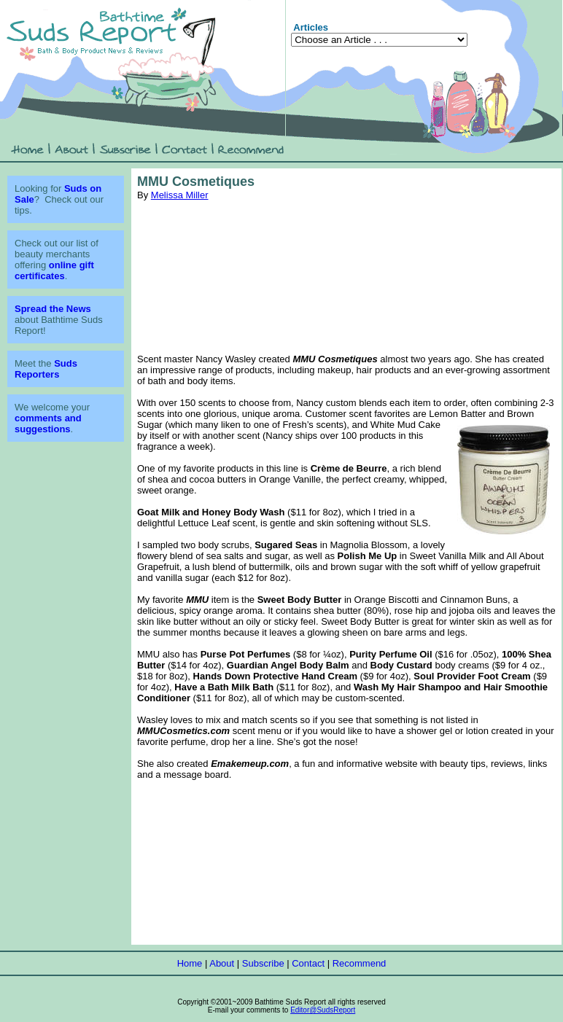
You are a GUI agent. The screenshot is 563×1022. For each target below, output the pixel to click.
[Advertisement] (346, 277)
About (221, 963)
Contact (308, 963)
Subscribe (263, 963)
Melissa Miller (180, 195)
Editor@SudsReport (322, 1010)
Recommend (360, 963)
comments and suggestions (48, 423)
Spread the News (53, 308)
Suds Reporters (46, 369)
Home (190, 963)
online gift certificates (54, 270)
